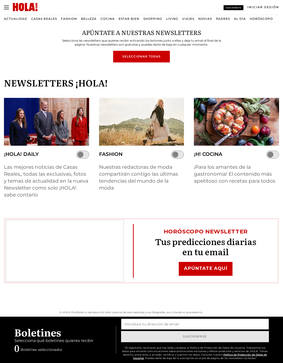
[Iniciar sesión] (263, 7)
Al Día (240, 19)
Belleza (89, 19)
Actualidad (15, 19)
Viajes (188, 19)
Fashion (69, 19)
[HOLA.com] (25, 7)
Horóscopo (261, 19)
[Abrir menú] (6, 7)
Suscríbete (233, 7)
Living (172, 19)
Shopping (152, 19)
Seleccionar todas (141, 56)
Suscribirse (195, 336)
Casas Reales (44, 19)
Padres (223, 19)
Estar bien (129, 19)
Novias (205, 19)
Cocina (108, 19)
